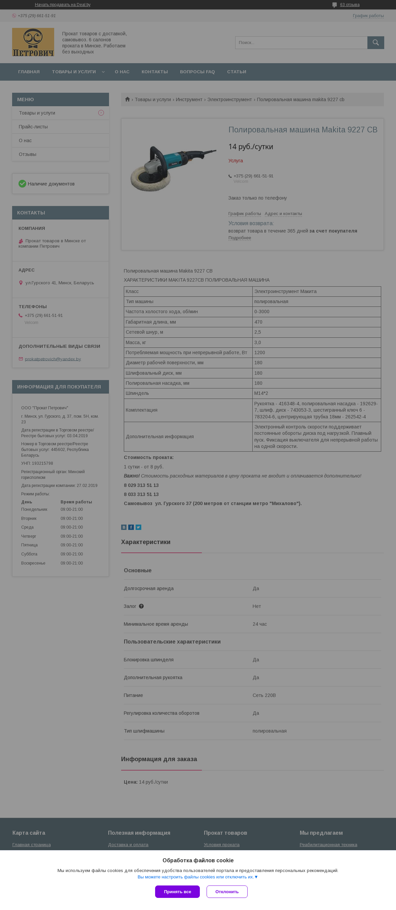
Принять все (177, 891)
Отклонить (227, 891)
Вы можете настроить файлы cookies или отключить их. (196, 876)
